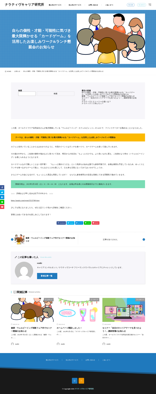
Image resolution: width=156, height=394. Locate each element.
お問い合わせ (93, 5)
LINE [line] (88, 223)
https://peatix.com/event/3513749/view (25, 200)
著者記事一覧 (47, 276)
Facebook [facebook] (62, 223)
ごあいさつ (109, 5)
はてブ (80, 223)
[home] (74, 381)
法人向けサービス (75, 5)
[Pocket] (2, 207)
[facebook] (2, 187)
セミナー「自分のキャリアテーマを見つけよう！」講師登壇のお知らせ (109, 99)
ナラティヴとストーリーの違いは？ (96, 102)
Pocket (96, 223)
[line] (2, 202)
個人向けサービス (55, 5)
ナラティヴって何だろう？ (93, 103)
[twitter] (2, 192)
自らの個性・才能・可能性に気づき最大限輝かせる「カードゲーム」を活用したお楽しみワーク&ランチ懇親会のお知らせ (108, 93)
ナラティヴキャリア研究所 (24, 4)
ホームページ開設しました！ (71, 328)
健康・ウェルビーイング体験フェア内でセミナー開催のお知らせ (108, 96)
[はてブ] (2, 197)
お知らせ (17, 71)
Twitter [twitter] (71, 223)
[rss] (81, 381)
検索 (20, 91)
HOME (9, 71)
